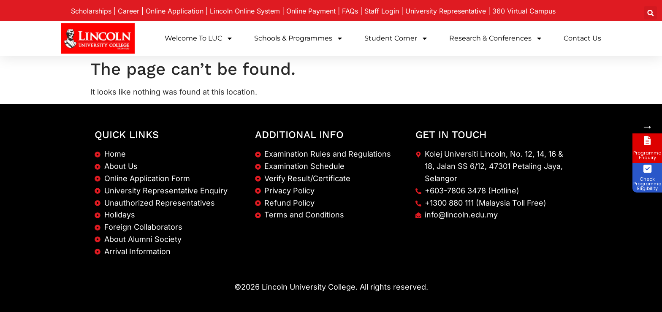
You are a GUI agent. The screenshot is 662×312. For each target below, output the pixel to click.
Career (128, 11)
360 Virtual (524, 11)
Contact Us (582, 38)
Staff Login (381, 11)
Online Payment (311, 11)
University (445, 11)
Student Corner (396, 38)
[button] (650, 12)
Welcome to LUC (199, 38)
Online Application (174, 11)
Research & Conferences (496, 38)
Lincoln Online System (245, 11)
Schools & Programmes (298, 38)
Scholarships (91, 11)
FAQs (350, 11)
